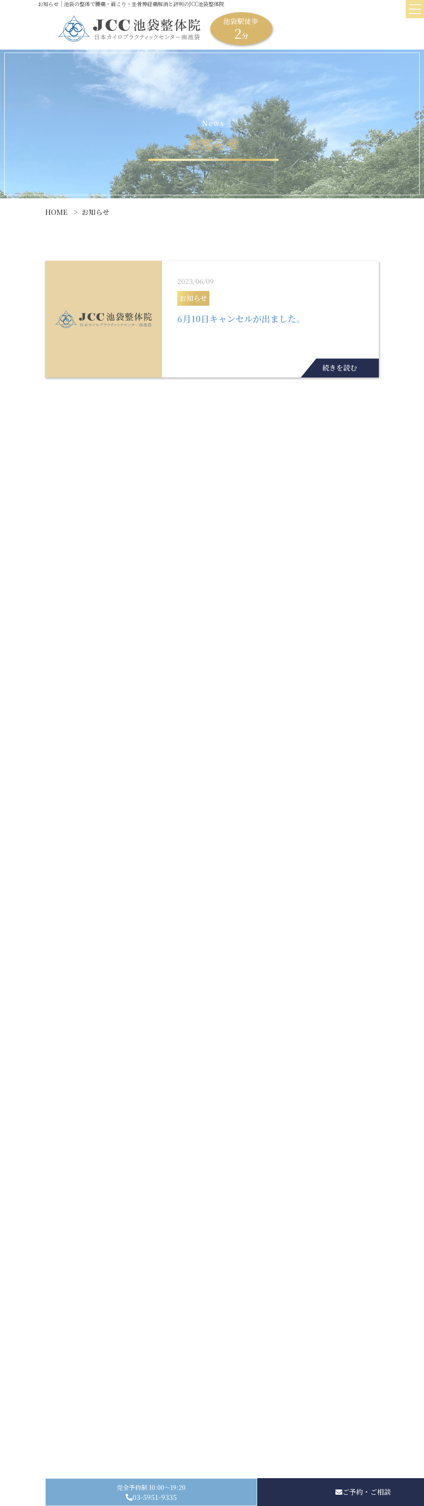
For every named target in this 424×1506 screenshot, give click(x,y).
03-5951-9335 (154, 1497)
